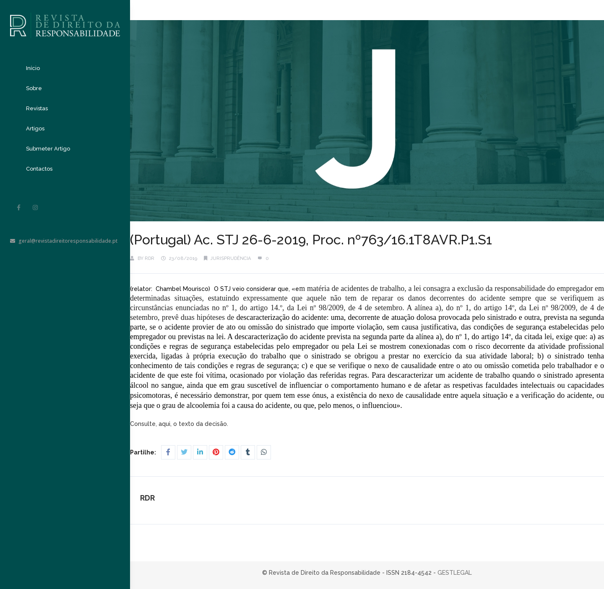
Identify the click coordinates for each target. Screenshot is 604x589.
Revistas (37, 108)
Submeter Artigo (48, 148)
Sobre (34, 88)
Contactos (39, 169)
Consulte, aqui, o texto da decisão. (180, 423)
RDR (149, 258)
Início (33, 68)
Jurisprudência (231, 258)
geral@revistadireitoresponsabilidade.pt (63, 240)
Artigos (35, 128)
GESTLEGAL (454, 572)
